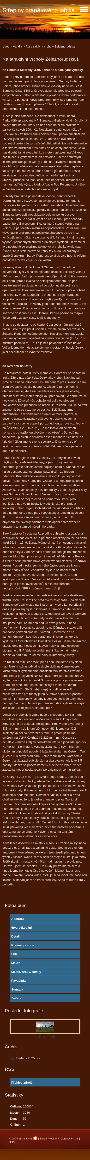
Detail (15, 936)
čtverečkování (21, 927)
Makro (15, 963)
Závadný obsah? (49, 1138)
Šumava (17, 989)
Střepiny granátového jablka (38, 10)
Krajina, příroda (22, 945)
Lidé (14, 954)
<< (12, 1058)
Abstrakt (17, 919)
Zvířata (16, 998)
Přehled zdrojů (22, 1082)
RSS (12, 1142)
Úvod (6, 46)
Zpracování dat (69, 1138)
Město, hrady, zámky (26, 972)
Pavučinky (18, 980)
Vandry (18, 46)
